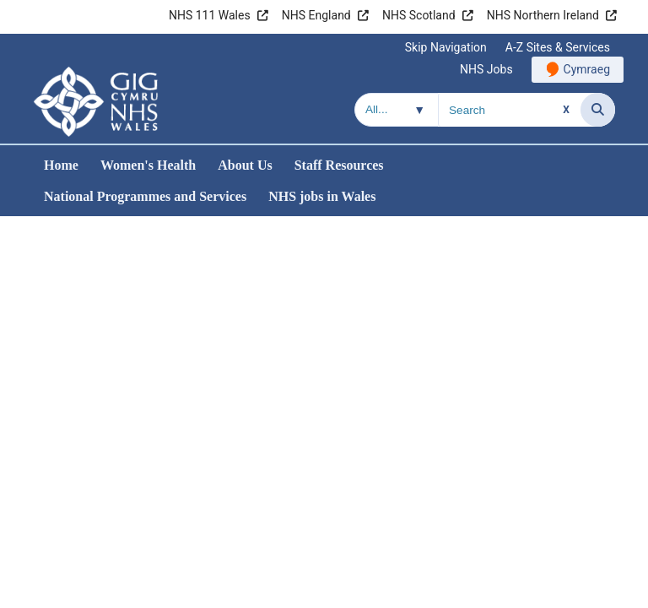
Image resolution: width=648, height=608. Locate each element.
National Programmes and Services (145, 196)
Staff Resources (339, 165)
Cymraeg (587, 69)
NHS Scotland (419, 15)
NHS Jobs (486, 69)
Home (61, 165)
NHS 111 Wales (210, 15)
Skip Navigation (446, 47)
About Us (245, 165)
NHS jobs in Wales (321, 196)
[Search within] (396, 110)
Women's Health (148, 165)
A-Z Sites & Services (557, 47)
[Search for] (509, 110)
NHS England (316, 15)
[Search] (597, 110)
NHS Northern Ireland (543, 15)
